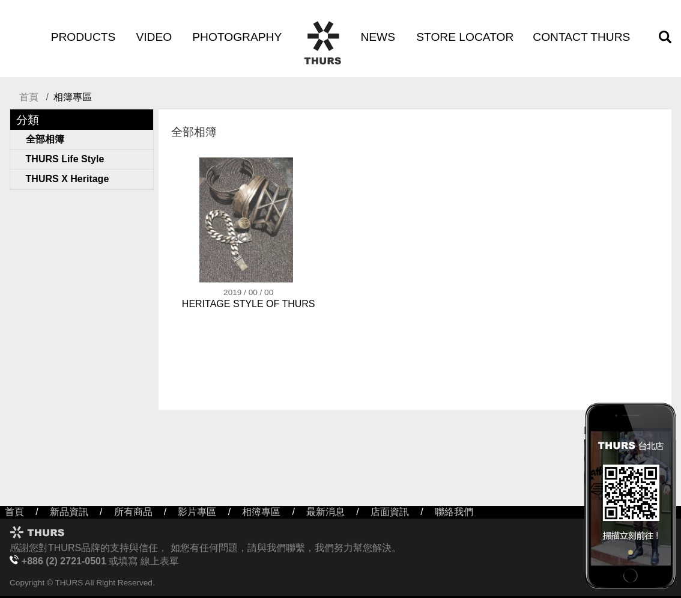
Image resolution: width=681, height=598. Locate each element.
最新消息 (325, 512)
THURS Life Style (65, 159)
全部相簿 (45, 139)
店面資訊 (390, 512)
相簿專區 (261, 512)
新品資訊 (69, 512)
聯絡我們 (454, 512)
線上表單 (160, 561)
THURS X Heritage (67, 179)
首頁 (28, 97)
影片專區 (197, 512)
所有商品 (133, 512)
